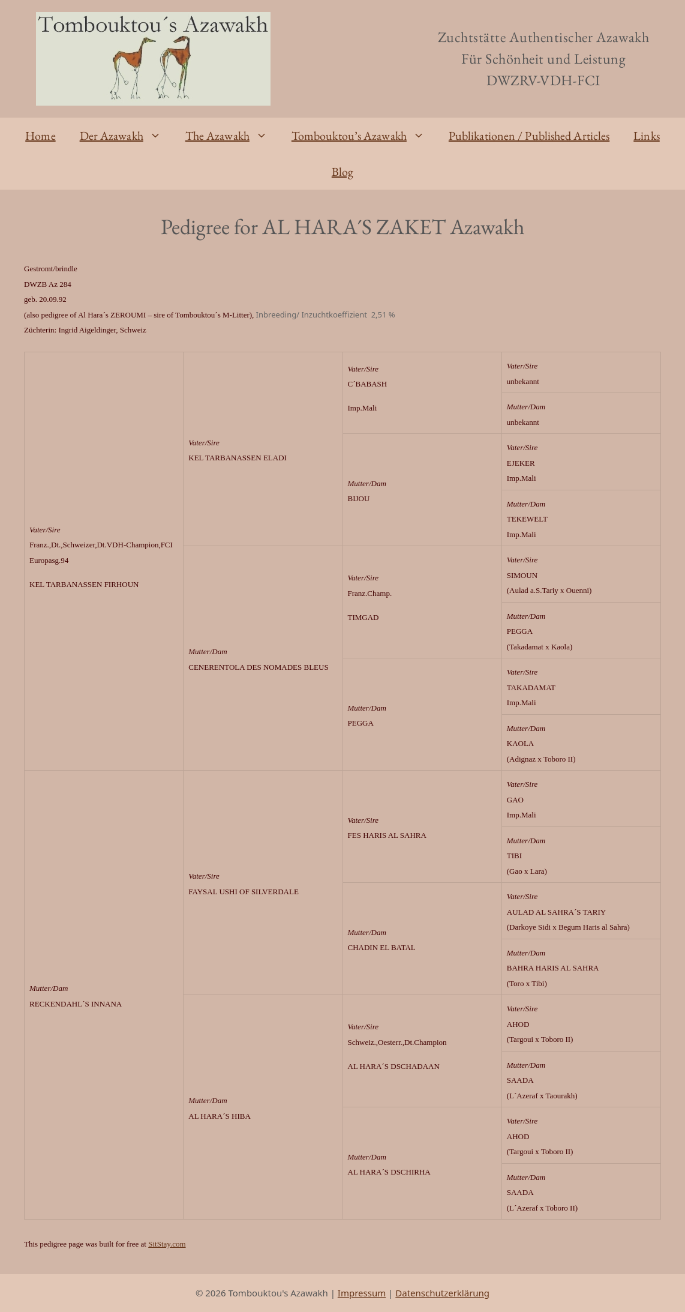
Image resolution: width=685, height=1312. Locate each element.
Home (40, 135)
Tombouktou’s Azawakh (364, 136)
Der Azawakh (126, 136)
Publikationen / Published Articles (529, 135)
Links (646, 135)
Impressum (362, 1293)
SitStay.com (166, 1243)
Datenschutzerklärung (442, 1293)
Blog (342, 171)
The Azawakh (232, 136)
